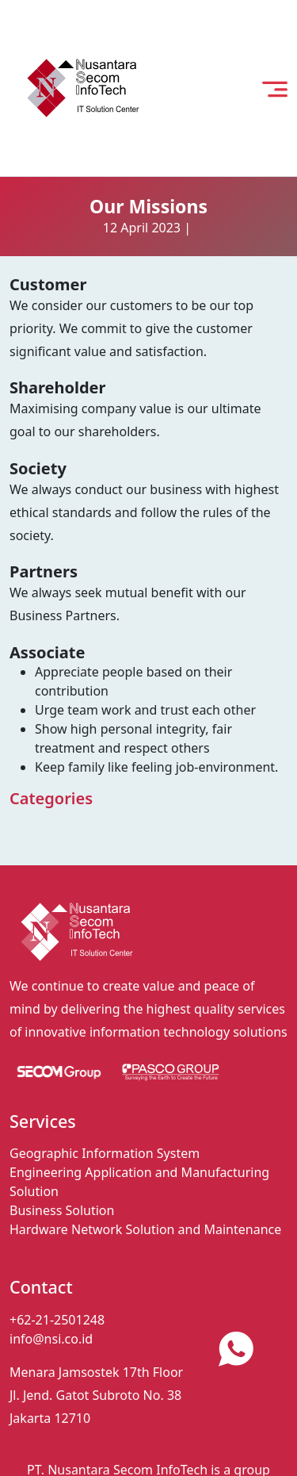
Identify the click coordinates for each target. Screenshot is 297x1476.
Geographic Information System (105, 1153)
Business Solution (62, 1210)
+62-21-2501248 (57, 1319)
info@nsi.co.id (51, 1339)
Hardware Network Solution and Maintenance (145, 1229)
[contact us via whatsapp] (235, 1349)
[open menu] (274, 88)
